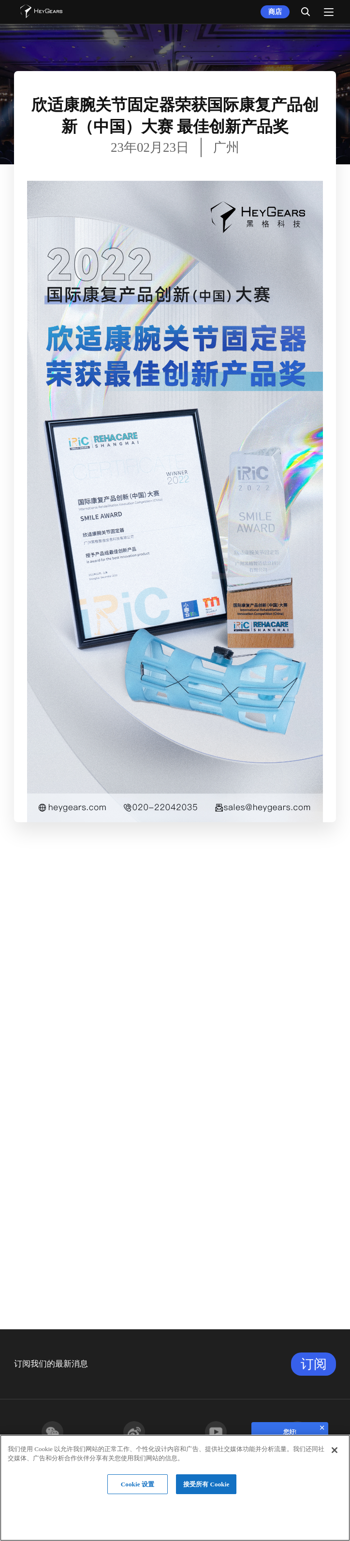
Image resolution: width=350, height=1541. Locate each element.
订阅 (314, 1364)
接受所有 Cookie (206, 1484)
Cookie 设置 (137, 1484)
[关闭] (334, 1450)
